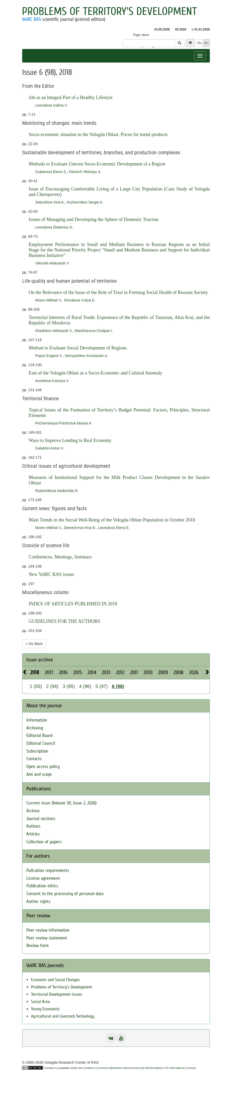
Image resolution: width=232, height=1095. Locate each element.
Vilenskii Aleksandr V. (52, 263)
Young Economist (45, 1008)
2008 (179, 672)
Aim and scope (39, 774)
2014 (92, 672)
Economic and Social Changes (55, 979)
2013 (106, 672)
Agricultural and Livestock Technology (62, 1016)
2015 (77, 672)
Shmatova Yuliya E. (79, 300)
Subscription (37, 751)
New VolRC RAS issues (51, 574)
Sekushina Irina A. (50, 202)
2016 (63, 672)
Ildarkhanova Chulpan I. (94, 331)
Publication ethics (42, 886)
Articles (33, 834)
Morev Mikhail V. (48, 300)
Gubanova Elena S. (51, 172)
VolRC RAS (31, 19)
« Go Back (34, 644)
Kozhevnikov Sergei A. (85, 202)
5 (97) (101, 686)
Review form (37, 945)
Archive (33, 811)
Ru (200, 43)
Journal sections (40, 818)
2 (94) (52, 686)
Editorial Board (39, 735)
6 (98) (118, 686)
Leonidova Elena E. (114, 528)
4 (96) (85, 686)
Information (36, 720)
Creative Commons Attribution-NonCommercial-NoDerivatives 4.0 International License (139, 1067)
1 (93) (36, 686)
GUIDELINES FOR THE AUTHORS (64, 621)
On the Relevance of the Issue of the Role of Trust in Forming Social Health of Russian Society (118, 292)
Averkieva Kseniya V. (52, 381)
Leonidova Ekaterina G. (54, 227)
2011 (134, 672)
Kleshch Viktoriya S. (85, 172)
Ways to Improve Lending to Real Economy (70, 440)
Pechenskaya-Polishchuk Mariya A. (63, 423)
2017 (49, 672)
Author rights (38, 901)
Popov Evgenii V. (49, 356)
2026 (193, 672)
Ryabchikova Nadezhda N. (56, 491)
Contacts (34, 758)
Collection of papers (44, 842)
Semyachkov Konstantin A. (86, 356)
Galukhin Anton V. (49, 448)
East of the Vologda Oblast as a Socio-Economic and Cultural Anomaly (95, 373)
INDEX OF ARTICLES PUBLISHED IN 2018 (73, 603)
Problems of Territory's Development (109, 11)
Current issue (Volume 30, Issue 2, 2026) (61, 803)
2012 (120, 672)
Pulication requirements (47, 870)
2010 (148, 672)
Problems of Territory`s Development (61, 987)
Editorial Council (40, 743)
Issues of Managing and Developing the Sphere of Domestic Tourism (93, 219)
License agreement (43, 878)
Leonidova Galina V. (51, 105)
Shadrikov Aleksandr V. (53, 331)
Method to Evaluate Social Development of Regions (78, 347)
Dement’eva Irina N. (80, 528)
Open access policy (43, 766)
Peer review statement (46, 938)
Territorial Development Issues (56, 994)
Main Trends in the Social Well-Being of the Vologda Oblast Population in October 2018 (112, 519)
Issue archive (39, 660)
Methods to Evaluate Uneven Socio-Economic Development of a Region (97, 164)
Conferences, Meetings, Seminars (60, 556)
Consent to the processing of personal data (64, 893)
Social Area (40, 1001)
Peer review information (48, 930)
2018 (34, 672)
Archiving (34, 728)
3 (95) (69, 686)
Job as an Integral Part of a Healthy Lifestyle (71, 97)
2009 (163, 672)
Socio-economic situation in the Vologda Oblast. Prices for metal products (98, 134)
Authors (33, 826)
